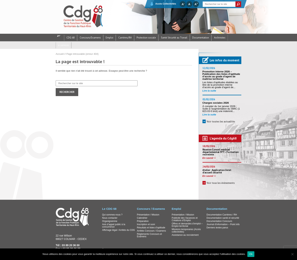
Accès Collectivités (163, 4)
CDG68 (86, 17)
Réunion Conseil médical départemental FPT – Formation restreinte (220, 144)
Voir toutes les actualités (221, 114)
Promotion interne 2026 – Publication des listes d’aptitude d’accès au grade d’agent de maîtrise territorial (221, 68)
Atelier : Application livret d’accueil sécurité (216, 164)
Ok (250, 254)
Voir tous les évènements (221, 175)
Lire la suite (209, 83)
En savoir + (209, 150)
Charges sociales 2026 (216, 95)
